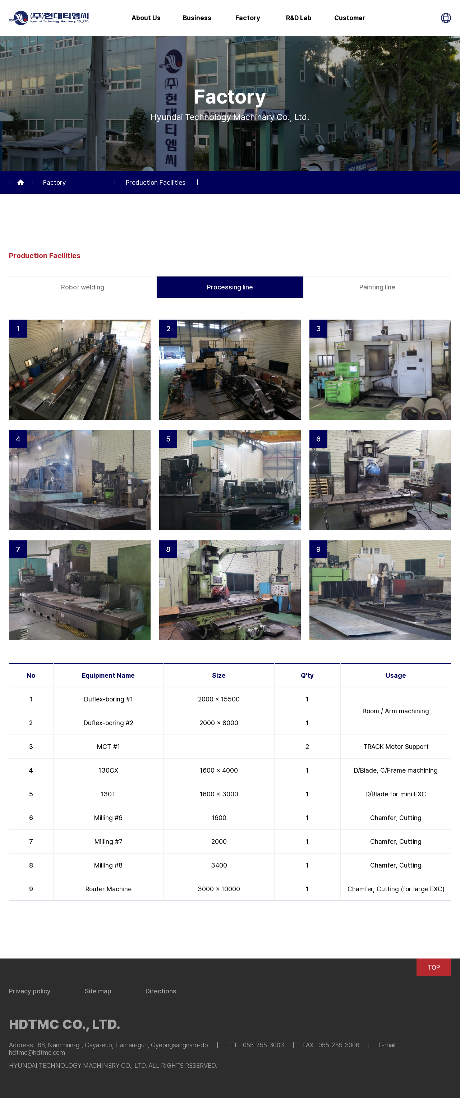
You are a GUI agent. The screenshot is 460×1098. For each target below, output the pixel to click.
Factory (247, 18)
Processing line (230, 287)
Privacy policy (30, 991)
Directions (161, 991)
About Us (146, 18)
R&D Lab (299, 18)
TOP (434, 967)
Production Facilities (155, 182)
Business (197, 18)
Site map (98, 991)
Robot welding (82, 287)
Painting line (377, 287)
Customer (349, 18)
